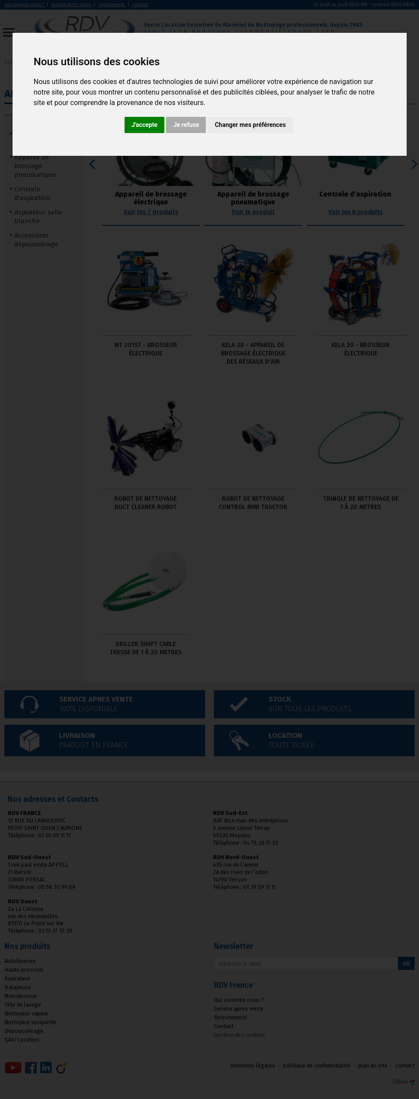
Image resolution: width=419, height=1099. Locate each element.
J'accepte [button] (145, 124)
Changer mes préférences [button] (250, 124)
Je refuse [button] (186, 124)
